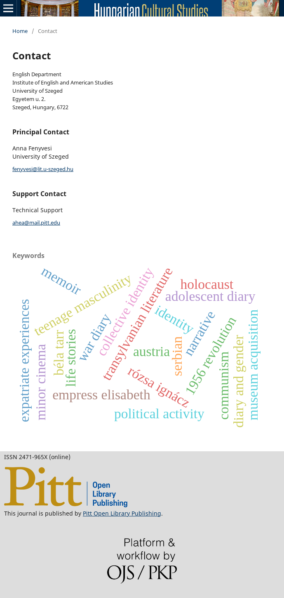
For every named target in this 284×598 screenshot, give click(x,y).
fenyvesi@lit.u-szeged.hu (42, 169)
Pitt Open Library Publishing (122, 513)
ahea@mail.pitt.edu (36, 222)
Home (20, 31)
